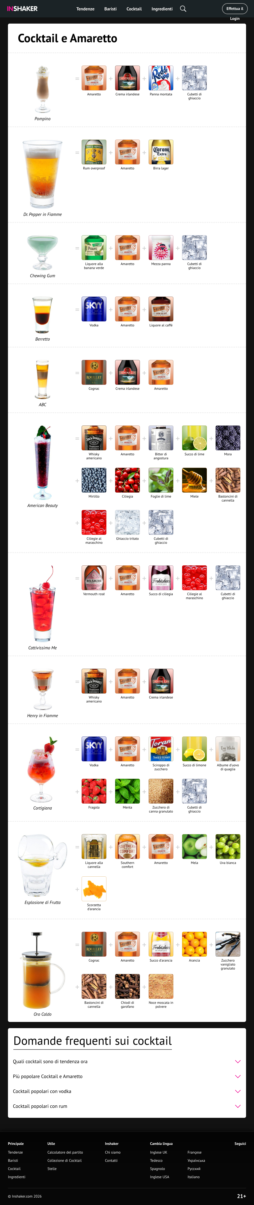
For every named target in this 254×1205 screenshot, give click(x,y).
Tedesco (156, 1160)
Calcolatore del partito (65, 1152)
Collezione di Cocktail (64, 1160)
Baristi (110, 9)
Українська (196, 1160)
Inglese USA (159, 1177)
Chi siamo (113, 1152)
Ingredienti (162, 9)
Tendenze (85, 9)
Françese (194, 1152)
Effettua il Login (234, 10)
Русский (194, 1168)
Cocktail (134, 9)
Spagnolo (157, 1168)
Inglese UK (158, 1152)
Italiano (194, 1177)
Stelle (52, 1168)
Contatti (111, 1160)
